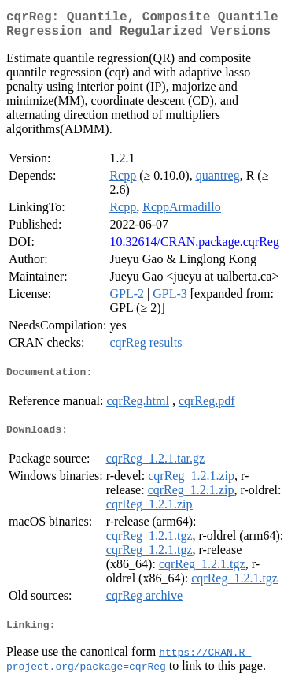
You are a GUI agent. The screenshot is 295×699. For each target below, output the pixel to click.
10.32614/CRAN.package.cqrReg (194, 248)
